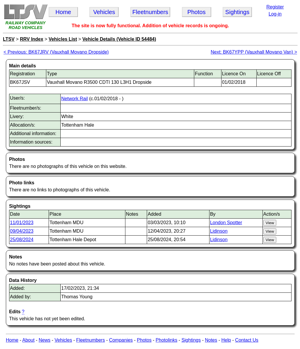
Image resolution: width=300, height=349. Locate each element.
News (44, 340)
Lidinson (219, 231)
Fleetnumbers (90, 340)
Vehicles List (63, 39)
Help (226, 340)
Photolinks (166, 340)
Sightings (191, 340)
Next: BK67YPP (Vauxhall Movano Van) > (254, 52)
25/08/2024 (21, 239)
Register (275, 6)
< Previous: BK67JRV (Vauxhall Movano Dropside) (56, 52)
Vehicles (63, 340)
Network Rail (74, 98)
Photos (144, 340)
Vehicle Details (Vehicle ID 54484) (119, 39)
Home (12, 340)
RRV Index (31, 39)
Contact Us (246, 340)
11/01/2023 (21, 222)
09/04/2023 (21, 231)
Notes (211, 340)
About (28, 340)
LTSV (9, 39)
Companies (121, 340)
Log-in (275, 13)
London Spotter (226, 222)
